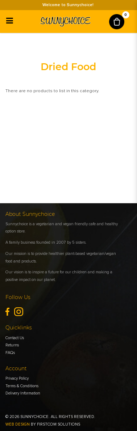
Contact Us (14, 338)
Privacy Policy (17, 378)
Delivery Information (22, 393)
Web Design (17, 424)
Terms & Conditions (21, 386)
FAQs (10, 353)
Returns (12, 345)
